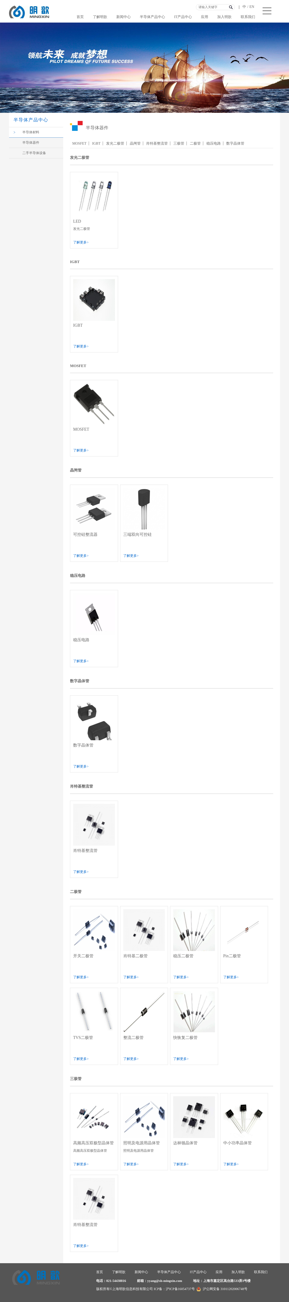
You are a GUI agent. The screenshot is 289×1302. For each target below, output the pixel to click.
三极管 (178, 143)
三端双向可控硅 (137, 534)
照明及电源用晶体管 (141, 1143)
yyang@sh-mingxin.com (164, 1281)
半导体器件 (30, 142)
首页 (80, 17)
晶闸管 (135, 143)
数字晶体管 (235, 143)
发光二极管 (115, 143)
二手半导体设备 (34, 153)
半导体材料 (30, 132)
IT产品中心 (183, 17)
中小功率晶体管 (237, 1143)
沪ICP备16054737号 (180, 1289)
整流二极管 (133, 1037)
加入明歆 (224, 17)
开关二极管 (83, 956)
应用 (204, 17)
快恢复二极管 (185, 1037)
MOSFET (79, 143)
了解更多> (81, 242)
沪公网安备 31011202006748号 (221, 1289)
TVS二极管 (83, 1037)
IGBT (96, 143)
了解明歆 (100, 17)
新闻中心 (123, 17)
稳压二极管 (183, 956)
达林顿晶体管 (185, 1143)
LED (77, 221)
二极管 (195, 143)
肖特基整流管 (157, 143)
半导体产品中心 (152, 17)
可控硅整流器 (85, 534)
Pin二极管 (232, 956)
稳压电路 (213, 143)
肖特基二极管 (135, 956)
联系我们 (248, 17)
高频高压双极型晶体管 (93, 1143)
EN (251, 7)
